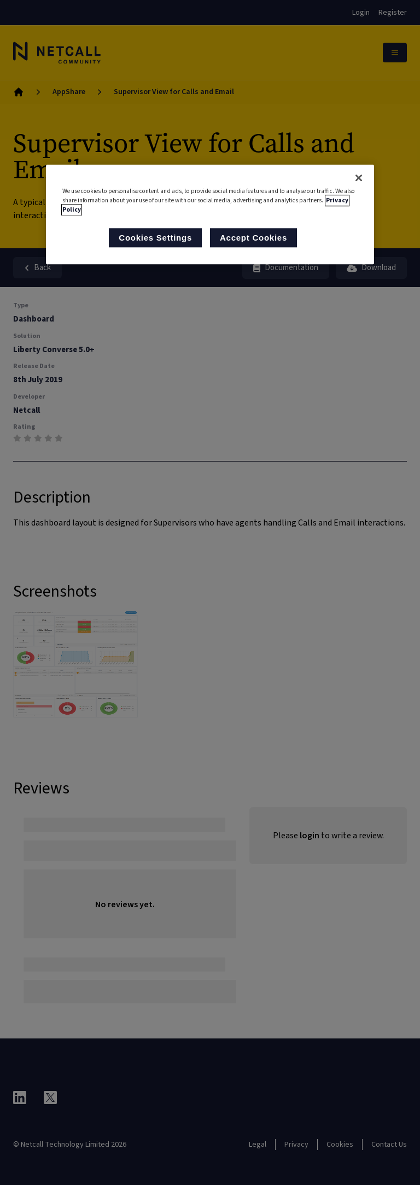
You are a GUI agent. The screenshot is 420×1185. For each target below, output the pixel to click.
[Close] (359, 178)
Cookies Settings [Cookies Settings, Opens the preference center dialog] (155, 238)
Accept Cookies (253, 238)
